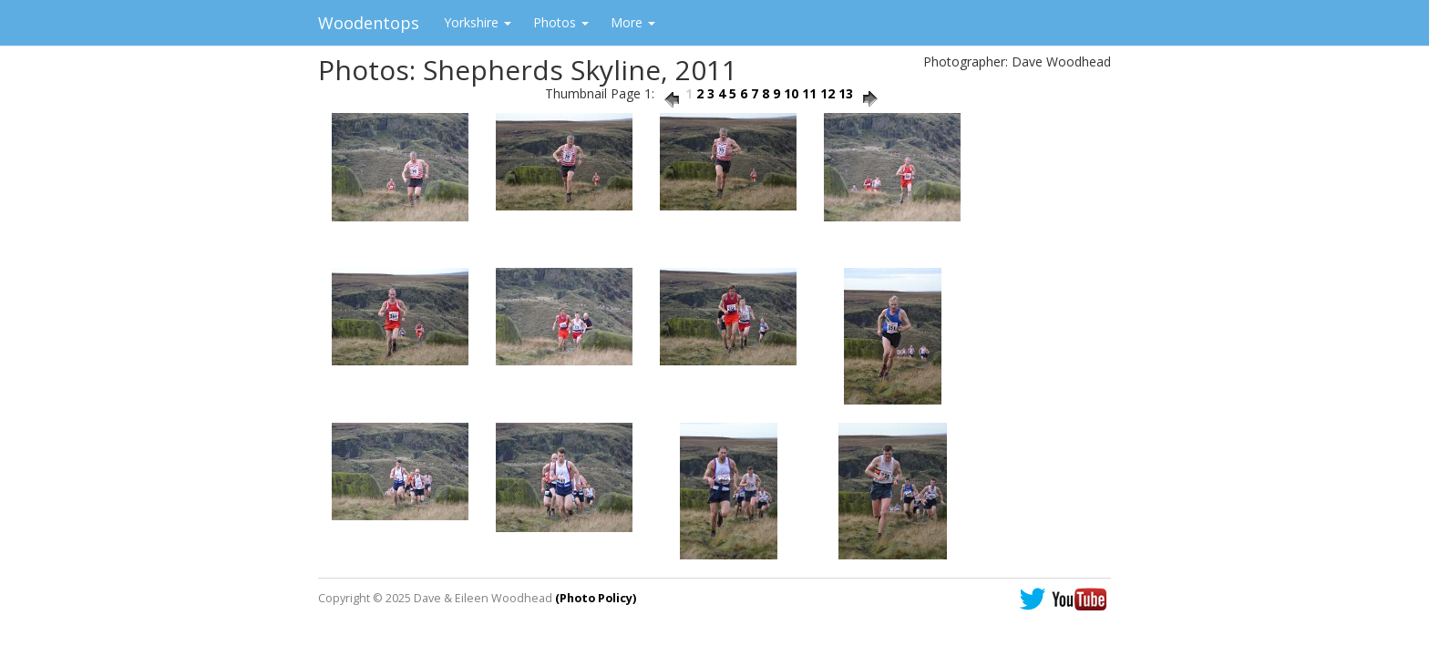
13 (845, 93)
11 (809, 93)
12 (827, 93)
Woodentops (368, 23)
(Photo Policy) (595, 598)
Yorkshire (477, 22)
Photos (561, 22)
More (633, 22)
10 (791, 93)
